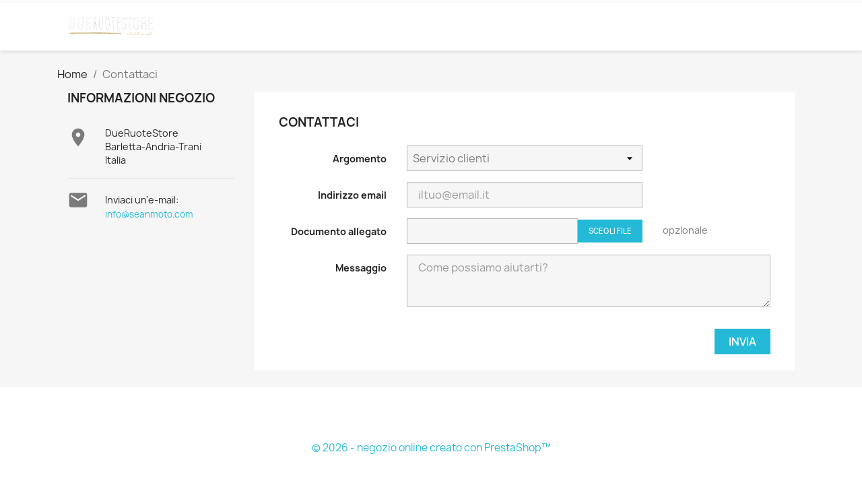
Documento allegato (339, 231)
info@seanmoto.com (149, 214)
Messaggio (361, 267)
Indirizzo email (352, 195)
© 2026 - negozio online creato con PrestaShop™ (431, 448)
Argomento (360, 158)
